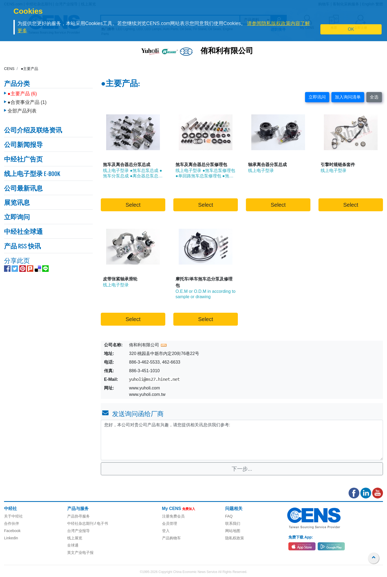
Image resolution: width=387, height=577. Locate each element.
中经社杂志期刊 (80, 523)
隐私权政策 (234, 538)
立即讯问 (317, 97)
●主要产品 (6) (22, 92)
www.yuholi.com (144, 388)
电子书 (102, 523)
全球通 (72, 545)
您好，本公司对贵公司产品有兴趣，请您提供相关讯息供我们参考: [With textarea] (242, 440)
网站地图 (232, 531)
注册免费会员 (173, 516)
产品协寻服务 (78, 516)
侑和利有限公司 (226, 51)
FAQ (229, 516)
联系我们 (232, 523)
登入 (166, 531)
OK (351, 29)
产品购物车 (171, 538)
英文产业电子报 (80, 552)
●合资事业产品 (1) (27, 101)
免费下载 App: (300, 537)
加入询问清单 (348, 97)
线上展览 (74, 538)
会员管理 (169, 523)
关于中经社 (13, 516)
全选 (374, 97)
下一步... (242, 469)
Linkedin (11, 538)
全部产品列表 (22, 109)
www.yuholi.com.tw (147, 394)
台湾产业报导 (78, 531)
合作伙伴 (11, 523)
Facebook (12, 531)
